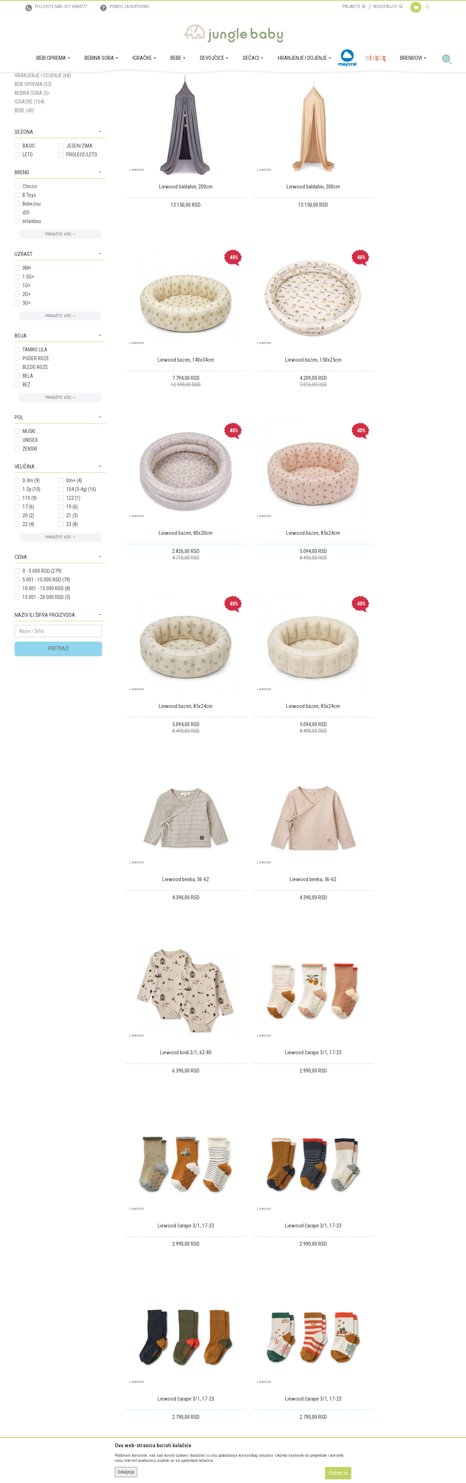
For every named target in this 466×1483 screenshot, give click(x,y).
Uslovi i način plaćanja (135, 1349)
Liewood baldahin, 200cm (177, 240)
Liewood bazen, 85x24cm (399, 397)
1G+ (27, 356)
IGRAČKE (29, 172)
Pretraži (58, 719)
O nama (23, 1318)
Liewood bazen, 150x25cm (177, 397)
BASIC (29, 216)
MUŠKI (29, 502)
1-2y (31, 560)
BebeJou (32, 274)
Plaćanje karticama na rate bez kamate (151, 1359)
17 (28, 577)
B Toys (29, 265)
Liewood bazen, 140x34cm (399, 240)
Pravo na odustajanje (233, 1359)
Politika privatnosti (132, 1369)
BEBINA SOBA (32, 163)
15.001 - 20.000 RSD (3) (46, 667)
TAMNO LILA (35, 420)
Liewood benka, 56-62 (399, 554)
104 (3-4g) (81, 560)
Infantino (32, 292)
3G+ (27, 373)
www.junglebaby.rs (203, 1464)
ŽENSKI (30, 519)
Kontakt (23, 1339)
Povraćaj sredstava (231, 1349)
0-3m (31, 551)
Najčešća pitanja (129, 1379)
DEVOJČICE (31, 128)
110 (30, 568)
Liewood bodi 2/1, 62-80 (288, 711)
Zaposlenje (26, 1328)
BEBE (24, 181)
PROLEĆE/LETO (81, 225)
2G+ (27, 364)
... (418, 1094)
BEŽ (26, 455)
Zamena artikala (228, 1328)
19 (72, 577)
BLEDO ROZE (35, 437)
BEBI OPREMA (33, 154)
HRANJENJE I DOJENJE (43, 146)
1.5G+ (28, 347)
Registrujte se (388, 6)
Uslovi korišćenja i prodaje (139, 1318)
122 (73, 568)
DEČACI (27, 137)
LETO (28, 225)
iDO (26, 283)
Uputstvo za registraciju (137, 1328)
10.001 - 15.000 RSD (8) (46, 659)
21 (72, 586)
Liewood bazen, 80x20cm (288, 397)
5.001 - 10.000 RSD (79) (46, 650)
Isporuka (221, 1318)
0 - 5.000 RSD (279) (42, 641)
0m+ (74, 551)
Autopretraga (224, 107)
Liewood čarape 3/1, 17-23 (399, 711)
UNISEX (30, 510)
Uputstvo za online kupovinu (142, 1339)
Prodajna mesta (31, 1349)
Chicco (30, 257)
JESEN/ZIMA (79, 216)
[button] (449, 59)
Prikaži (354, 107)
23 (72, 595)
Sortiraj (255, 107)
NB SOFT (246, 1464)
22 (28, 595)
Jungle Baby (26, 80)
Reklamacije (224, 1339)
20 (28, 586)
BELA (28, 446)
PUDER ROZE (36, 429)
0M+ (27, 338)
